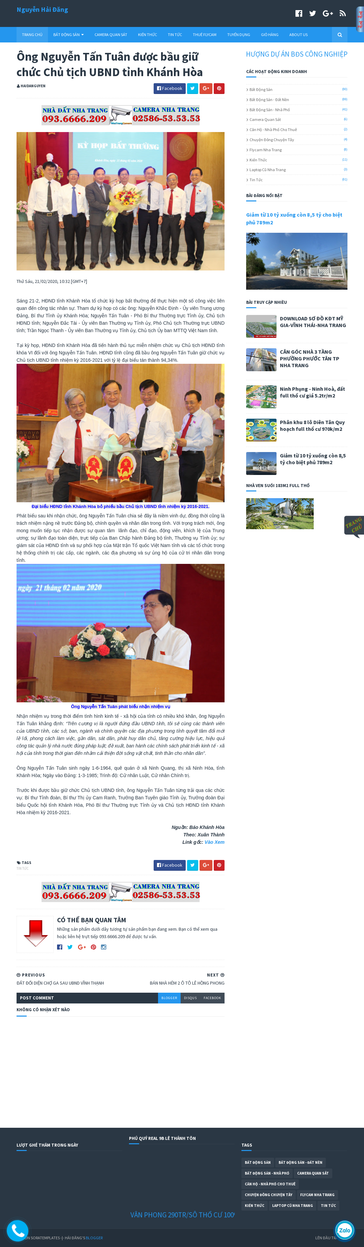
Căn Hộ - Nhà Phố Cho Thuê (273, 129)
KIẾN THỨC (147, 34)
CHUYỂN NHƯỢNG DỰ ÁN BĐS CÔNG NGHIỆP (288, 54)
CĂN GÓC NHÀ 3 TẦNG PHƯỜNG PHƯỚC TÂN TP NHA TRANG (309, 358)
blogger (169, 998)
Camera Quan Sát (265, 119)
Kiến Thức (258, 159)
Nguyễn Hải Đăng (42, 9)
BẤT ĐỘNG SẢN (68, 34)
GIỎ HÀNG (270, 34)
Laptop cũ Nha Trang (268, 169)
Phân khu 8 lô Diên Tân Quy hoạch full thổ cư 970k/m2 (312, 425)
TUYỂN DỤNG (238, 34)
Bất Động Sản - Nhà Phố (270, 109)
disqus (190, 998)
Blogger (94, 1237)
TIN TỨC (175, 34)
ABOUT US (298, 34)
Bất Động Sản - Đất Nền (269, 99)
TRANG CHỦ (32, 34)
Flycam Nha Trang (266, 149)
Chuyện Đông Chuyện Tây (272, 139)
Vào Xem (215, 842)
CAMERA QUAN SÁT (111, 34)
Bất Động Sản (261, 89)
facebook (212, 998)
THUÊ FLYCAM (204, 34)
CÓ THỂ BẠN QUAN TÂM (91, 920)
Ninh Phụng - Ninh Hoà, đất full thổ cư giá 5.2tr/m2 (312, 392)
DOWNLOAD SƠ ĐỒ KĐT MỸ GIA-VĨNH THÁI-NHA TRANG (313, 321)
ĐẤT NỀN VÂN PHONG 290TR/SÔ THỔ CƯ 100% (179, 1214)
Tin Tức (23, 868)
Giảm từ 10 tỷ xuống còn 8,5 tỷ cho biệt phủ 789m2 (313, 459)
